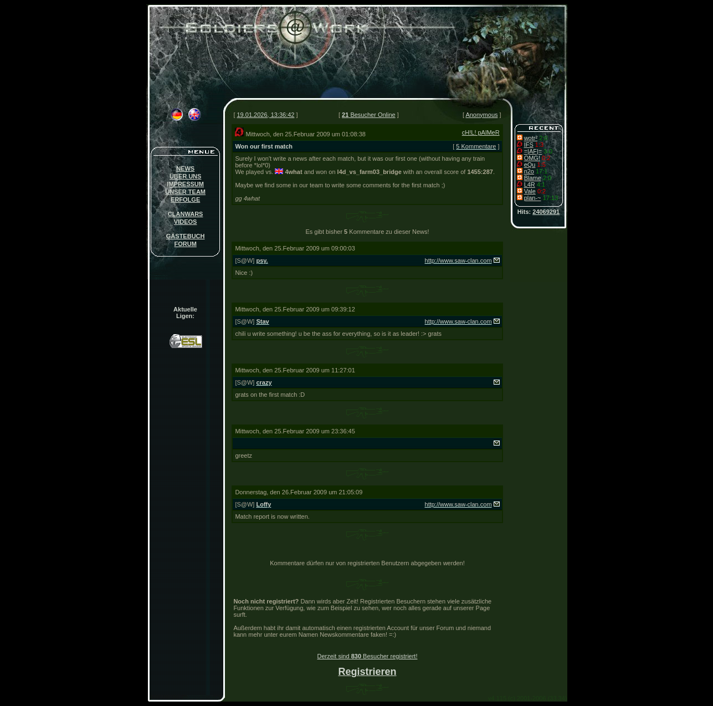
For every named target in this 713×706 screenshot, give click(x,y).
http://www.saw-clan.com (458, 260)
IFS (529, 144)
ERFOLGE (185, 199)
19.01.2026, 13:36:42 (266, 114)
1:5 (541, 164)
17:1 (541, 171)
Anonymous (481, 114)
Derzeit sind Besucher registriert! (367, 656)
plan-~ (532, 198)
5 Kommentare (476, 146)
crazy (263, 382)
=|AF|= (533, 151)
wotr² (530, 138)
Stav (262, 321)
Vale (530, 191)
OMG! (532, 158)
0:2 (546, 158)
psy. (262, 260)
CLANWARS (185, 214)
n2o (529, 171)
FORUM (185, 244)
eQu (530, 164)
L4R (529, 184)
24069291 (546, 211)
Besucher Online (369, 114)
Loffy (263, 504)
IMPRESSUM (185, 184)
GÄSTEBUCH (185, 236)
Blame (532, 178)
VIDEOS (185, 221)
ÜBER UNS (185, 176)
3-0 (547, 151)
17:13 (550, 198)
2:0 (543, 138)
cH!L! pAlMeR (481, 132)
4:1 (541, 184)
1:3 (539, 144)
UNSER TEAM (185, 191)
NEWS (185, 168)
